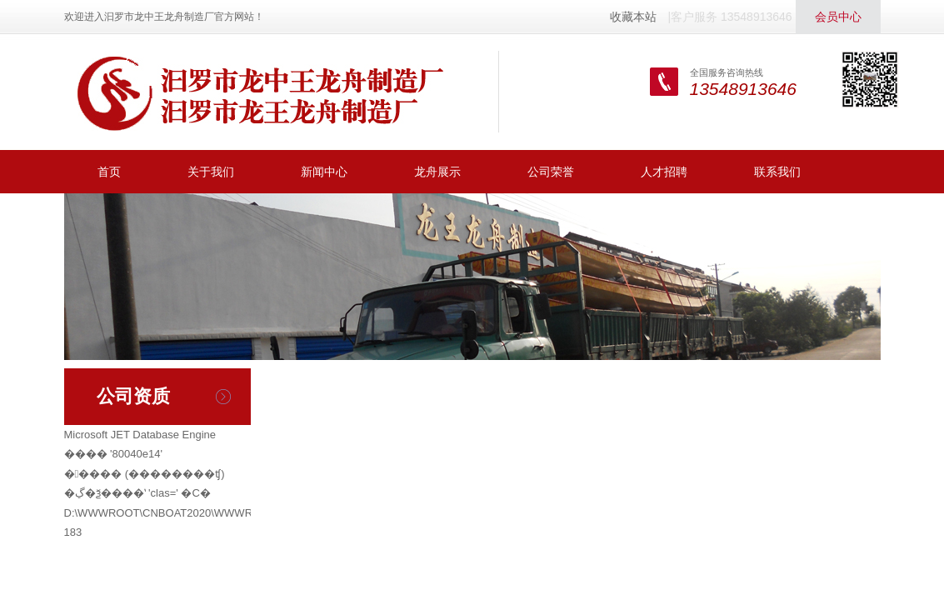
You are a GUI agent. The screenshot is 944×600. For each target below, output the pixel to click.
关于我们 (210, 171)
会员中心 (838, 16)
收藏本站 (633, 16)
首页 (109, 171)
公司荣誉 (550, 171)
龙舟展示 (437, 171)
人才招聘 (664, 171)
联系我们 (777, 171)
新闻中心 (324, 171)
